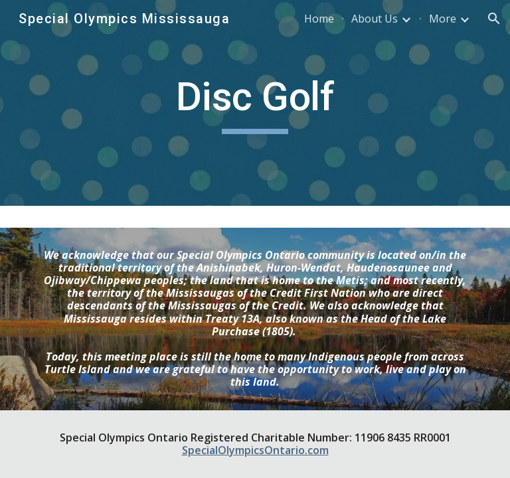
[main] (255, 102)
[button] (494, 19)
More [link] (442, 18)
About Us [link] (374, 18)
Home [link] (319, 18)
